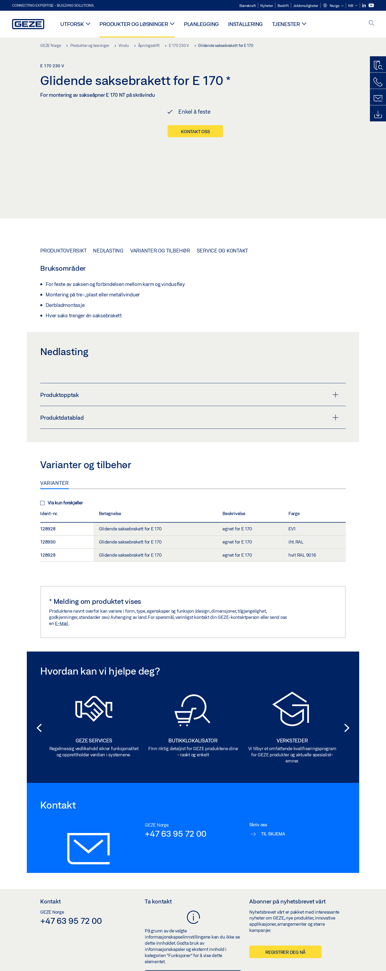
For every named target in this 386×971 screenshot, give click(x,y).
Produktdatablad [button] (189, 407)
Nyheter (266, 5)
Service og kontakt (222, 240)
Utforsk (72, 24)
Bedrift (282, 5)
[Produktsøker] (378, 65)
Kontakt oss (195, 131)
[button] (333, 6)
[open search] (371, 23)
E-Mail (62, 612)
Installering (245, 24)
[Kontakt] (378, 98)
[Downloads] (378, 114)
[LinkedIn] (364, 5)
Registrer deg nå (285, 941)
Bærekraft (247, 5)
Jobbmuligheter (305, 5)
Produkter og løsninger (133, 24)
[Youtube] (371, 5)
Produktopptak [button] (189, 384)
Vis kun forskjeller (61, 491)
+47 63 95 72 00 (175, 823)
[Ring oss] (378, 82)
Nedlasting (108, 240)
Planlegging (201, 24)
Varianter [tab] (54, 472)
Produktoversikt (63, 240)
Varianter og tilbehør (160, 240)
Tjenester (286, 24)
